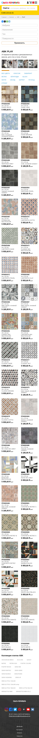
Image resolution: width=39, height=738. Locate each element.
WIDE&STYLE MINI (7, 691)
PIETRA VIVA (13, 663)
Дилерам (19, 726)
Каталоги (19, 730)
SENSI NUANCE (6, 674)
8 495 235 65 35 (8, 13)
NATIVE (4, 663)
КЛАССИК (17, 73)
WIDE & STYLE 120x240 (8, 681)
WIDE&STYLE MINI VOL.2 (23, 691)
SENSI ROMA (18, 674)
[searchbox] (20, 25)
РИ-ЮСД (31, 80)
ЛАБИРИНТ (28, 73)
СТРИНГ (4, 83)
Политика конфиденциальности (19, 716)
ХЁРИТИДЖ (15, 76)
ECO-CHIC (20, 660)
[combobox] (19, 8)
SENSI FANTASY (6, 670)
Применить (19, 43)
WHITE (4, 80)
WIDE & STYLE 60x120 (25, 688)
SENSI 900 (18, 667)
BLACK (25, 76)
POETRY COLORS (26, 663)
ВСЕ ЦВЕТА (6, 73)
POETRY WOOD (6, 667)
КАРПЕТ (22, 80)
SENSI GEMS (18, 670)
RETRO (4, 76)
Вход (28, 2)
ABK (18, 17)
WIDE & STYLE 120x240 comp (10, 684)
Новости (19, 736)
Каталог (11, 17)
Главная (4, 17)
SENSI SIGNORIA (7, 677)
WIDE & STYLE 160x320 (8, 688)
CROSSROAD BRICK (8, 660)
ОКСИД (12, 80)
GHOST (29, 660)
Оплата (19, 733)
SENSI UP (18, 677)
